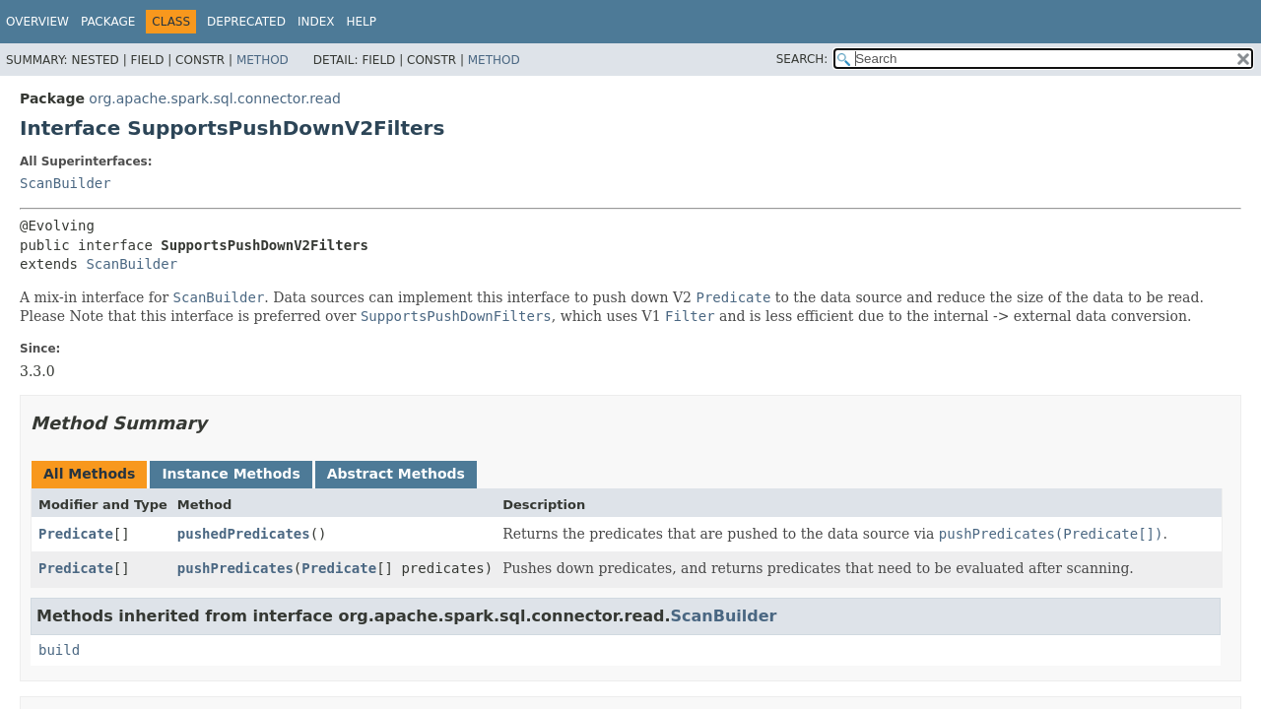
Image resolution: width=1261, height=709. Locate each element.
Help (361, 22)
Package (108, 22)
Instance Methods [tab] (230, 474)
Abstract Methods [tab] (396, 474)
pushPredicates (235, 568)
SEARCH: (802, 59)
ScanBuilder (65, 183)
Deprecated (246, 22)
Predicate (75, 534)
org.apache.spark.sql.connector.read (215, 98)
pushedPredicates (243, 534)
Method (262, 60)
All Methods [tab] (89, 474)
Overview (37, 22)
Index (316, 22)
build (59, 650)
